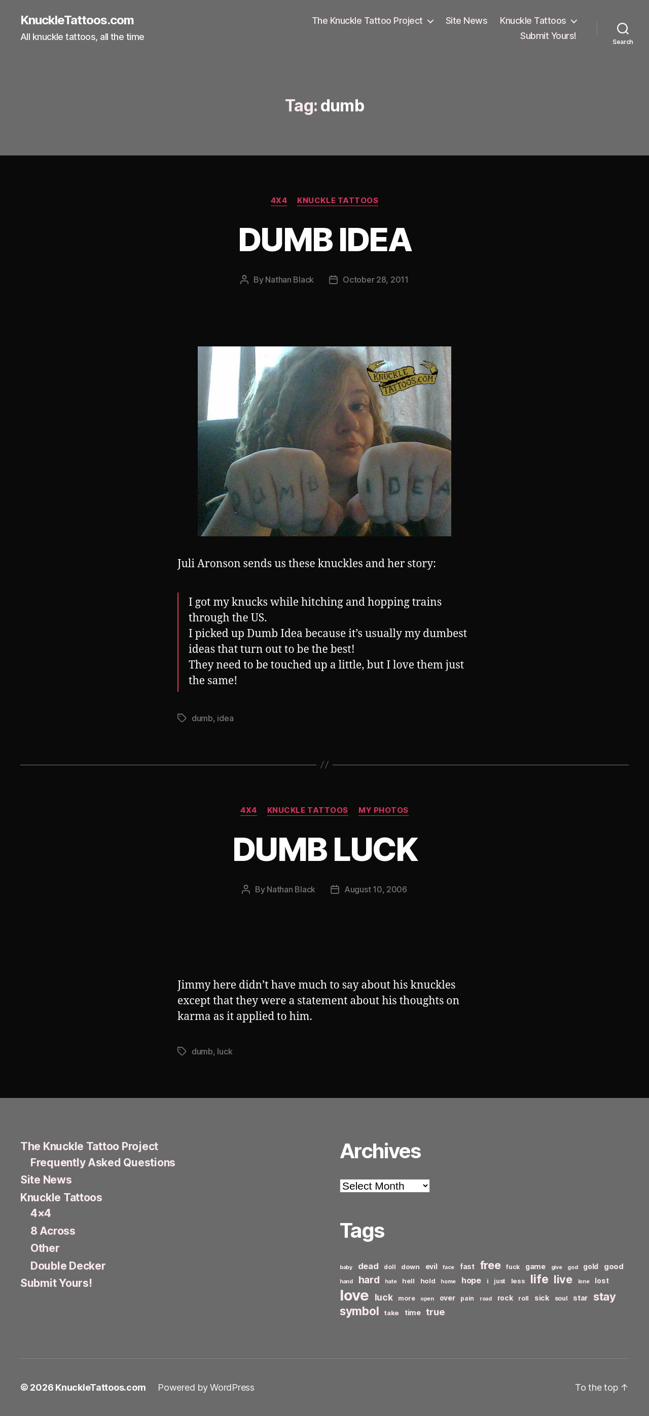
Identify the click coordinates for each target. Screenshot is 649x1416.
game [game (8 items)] (535, 1266)
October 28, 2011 (376, 279)
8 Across (53, 1231)
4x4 (279, 200)
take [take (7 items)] (391, 1313)
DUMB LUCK (324, 849)
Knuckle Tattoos (533, 20)
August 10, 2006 (375, 889)
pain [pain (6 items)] (467, 1298)
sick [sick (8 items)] (541, 1297)
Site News (467, 20)
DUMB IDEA (324, 239)
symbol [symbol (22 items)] (359, 1311)
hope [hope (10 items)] (471, 1280)
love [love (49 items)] (354, 1295)
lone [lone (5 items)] (584, 1281)
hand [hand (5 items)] (346, 1281)
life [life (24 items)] (539, 1279)
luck (224, 1051)
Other (45, 1248)
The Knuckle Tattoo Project (367, 20)
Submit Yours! (548, 35)
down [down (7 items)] (410, 1267)
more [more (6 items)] (406, 1298)
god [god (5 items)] (572, 1267)
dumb (202, 718)
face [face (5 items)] (448, 1267)
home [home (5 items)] (448, 1281)
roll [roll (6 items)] (523, 1298)
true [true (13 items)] (435, 1311)
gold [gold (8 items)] (590, 1266)
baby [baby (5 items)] (346, 1267)
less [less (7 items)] (518, 1281)
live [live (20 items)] (563, 1279)
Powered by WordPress (206, 1387)
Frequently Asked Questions (102, 1162)
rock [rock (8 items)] (505, 1297)
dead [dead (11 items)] (368, 1266)
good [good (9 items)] (614, 1266)
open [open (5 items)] (427, 1298)
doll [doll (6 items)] (389, 1267)
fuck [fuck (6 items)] (513, 1267)
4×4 (40, 1213)
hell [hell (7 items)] (408, 1281)
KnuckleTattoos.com (77, 20)
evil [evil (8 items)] (431, 1266)
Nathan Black (289, 279)
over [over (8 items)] (447, 1297)
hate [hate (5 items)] (390, 1281)
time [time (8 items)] (413, 1312)
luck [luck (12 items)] (384, 1297)
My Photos (383, 810)
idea (225, 718)
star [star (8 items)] (580, 1297)
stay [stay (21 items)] (604, 1296)
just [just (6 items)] (500, 1281)
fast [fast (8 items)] (467, 1266)
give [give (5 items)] (556, 1267)
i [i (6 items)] (488, 1281)
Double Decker (68, 1266)
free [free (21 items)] (490, 1265)
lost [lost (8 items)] (601, 1280)
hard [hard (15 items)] (369, 1280)
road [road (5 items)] (486, 1298)
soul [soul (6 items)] (561, 1298)
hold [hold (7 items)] (428, 1281)
